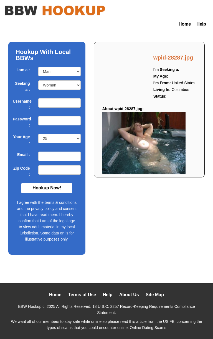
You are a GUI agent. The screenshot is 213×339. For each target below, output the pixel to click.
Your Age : (21, 140)
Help (201, 24)
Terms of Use (82, 294)
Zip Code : (21, 171)
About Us (129, 294)
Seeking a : (22, 86)
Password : (21, 122)
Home (185, 24)
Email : (23, 154)
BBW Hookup (29, 306)
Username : (21, 104)
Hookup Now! (46, 187)
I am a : (23, 70)
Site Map (155, 294)
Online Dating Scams (148, 327)
